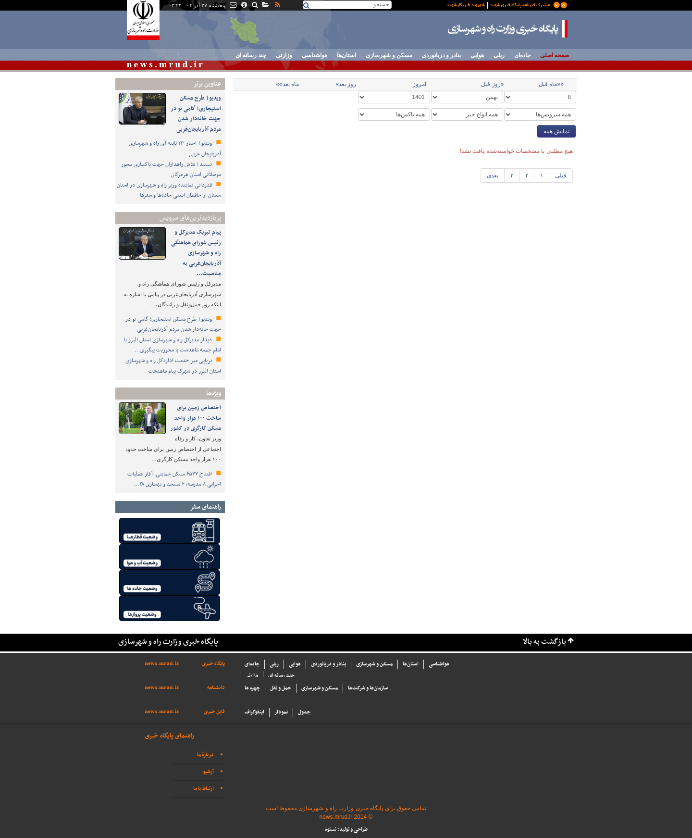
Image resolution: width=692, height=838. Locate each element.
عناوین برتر (207, 83)
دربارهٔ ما (205, 755)
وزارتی (284, 55)
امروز (419, 84)
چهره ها (252, 688)
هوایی (477, 55)
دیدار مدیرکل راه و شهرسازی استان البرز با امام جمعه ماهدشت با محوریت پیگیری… (172, 345)
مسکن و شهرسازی (389, 55)
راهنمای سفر (205, 507)
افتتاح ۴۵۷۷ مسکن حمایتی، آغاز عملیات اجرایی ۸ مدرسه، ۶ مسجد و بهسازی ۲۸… (174, 479)
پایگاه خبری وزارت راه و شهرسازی (508, 29)
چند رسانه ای (250, 55)
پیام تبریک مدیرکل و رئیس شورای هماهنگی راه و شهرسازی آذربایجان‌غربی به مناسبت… (196, 252)
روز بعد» (345, 84)
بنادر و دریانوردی (441, 55)
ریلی (499, 55)
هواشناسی (314, 55)
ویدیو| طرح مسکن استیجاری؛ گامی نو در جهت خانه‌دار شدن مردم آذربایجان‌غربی (196, 113)
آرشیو (208, 771)
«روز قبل (492, 84)
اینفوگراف (254, 712)
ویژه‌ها (213, 393)
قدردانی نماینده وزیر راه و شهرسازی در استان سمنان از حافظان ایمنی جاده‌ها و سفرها (169, 190)
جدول (304, 712)
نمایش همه (556, 131)
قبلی (561, 175)
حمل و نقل (280, 688)
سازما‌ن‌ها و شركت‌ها (368, 688)
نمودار (281, 712)
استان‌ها (346, 55)
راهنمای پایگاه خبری (169, 735)
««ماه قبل (551, 84)
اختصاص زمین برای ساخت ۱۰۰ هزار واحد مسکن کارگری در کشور (195, 418)
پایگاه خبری (213, 663)
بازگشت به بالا (544, 642)
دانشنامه (216, 687)
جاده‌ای (522, 55)
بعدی (492, 175)
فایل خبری (214, 711)
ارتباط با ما (203, 788)
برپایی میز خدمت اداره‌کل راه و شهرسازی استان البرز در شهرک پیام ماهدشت (173, 366)
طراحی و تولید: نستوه (346, 829)
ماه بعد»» (287, 84)
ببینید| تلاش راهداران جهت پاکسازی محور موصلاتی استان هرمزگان (171, 170)
